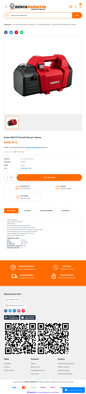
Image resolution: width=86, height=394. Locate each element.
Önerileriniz (66, 210)
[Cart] (80, 7)
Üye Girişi (7, 367)
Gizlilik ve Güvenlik (63, 367)
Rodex (23, 165)
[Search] (43, 15)
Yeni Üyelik (7, 363)
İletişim (33, 363)
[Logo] (27, 6)
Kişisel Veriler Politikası (65, 374)
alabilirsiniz (37, 147)
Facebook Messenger (74, 390)
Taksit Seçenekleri (46, 210)
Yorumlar (27, 210)
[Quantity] (9, 177)
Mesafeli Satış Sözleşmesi (66, 363)
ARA (77, 15)
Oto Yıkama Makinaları (28, 159)
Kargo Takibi (35, 374)
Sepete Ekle (49, 177)
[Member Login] (75, 6)
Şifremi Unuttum (9, 370)
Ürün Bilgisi (11, 210)
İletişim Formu (35, 367)
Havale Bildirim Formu (38, 370)
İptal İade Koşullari (63, 370)
